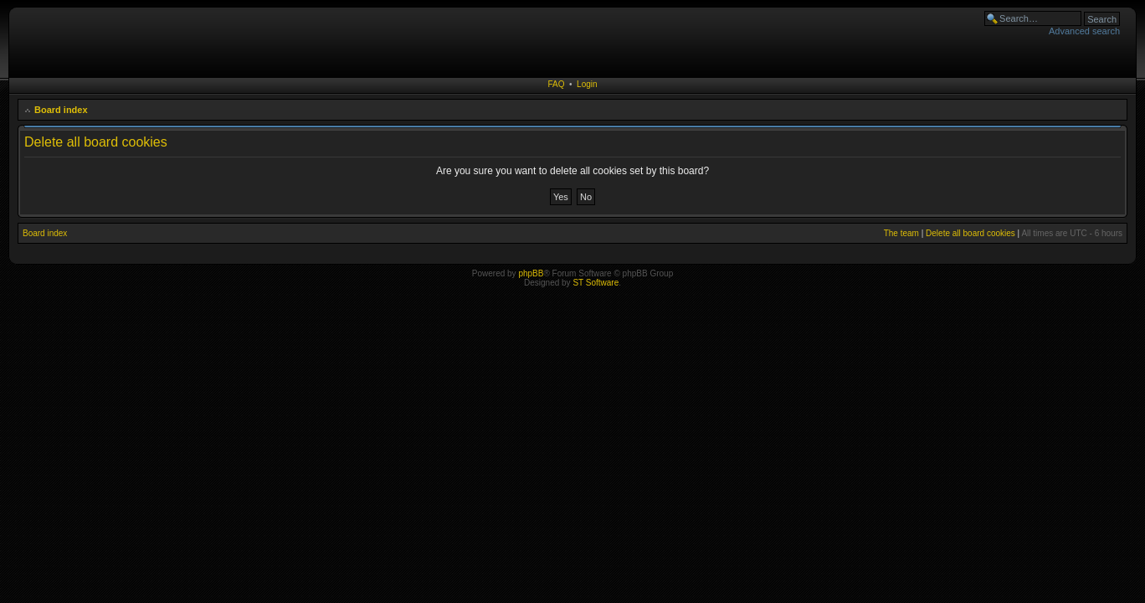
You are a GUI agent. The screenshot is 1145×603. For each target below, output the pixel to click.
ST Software (595, 282)
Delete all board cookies (970, 233)
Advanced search (1084, 31)
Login (587, 84)
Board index (61, 110)
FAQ (555, 84)
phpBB (530, 273)
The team (901, 233)
